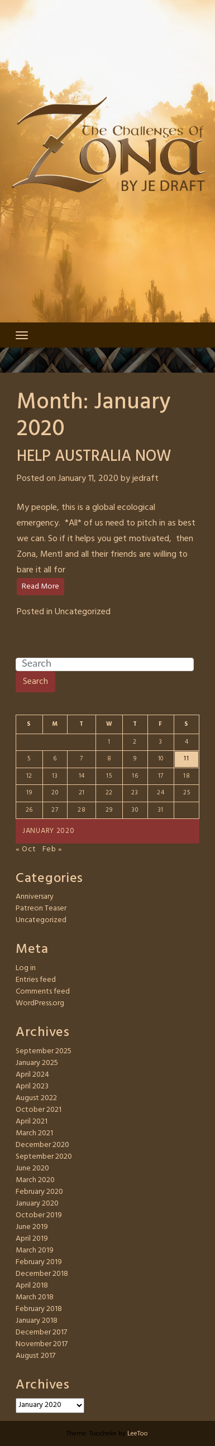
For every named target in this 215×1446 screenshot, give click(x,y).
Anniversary (35, 896)
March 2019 (35, 1250)
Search (35, 681)
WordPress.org (40, 1003)
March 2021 (34, 1133)
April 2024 (32, 1074)
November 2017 (42, 1344)
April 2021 (31, 1121)
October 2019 (39, 1215)
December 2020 (42, 1145)
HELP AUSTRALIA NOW (94, 456)
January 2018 (37, 1320)
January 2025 (37, 1063)
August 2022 (36, 1098)
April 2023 (32, 1086)
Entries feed (36, 979)
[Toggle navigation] (22, 335)
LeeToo (137, 1433)
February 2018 (39, 1309)
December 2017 (41, 1332)
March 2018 (35, 1297)
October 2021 (38, 1109)
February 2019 (39, 1262)
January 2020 (37, 1203)
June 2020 (32, 1168)
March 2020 (35, 1180)
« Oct (26, 849)
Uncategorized (83, 612)
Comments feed (43, 991)
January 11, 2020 (88, 478)
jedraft (145, 478)
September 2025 (43, 1051)
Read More (40, 586)
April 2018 (32, 1285)
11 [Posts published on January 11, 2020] (186, 759)
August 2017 (35, 1355)
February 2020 (39, 1191)
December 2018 (42, 1273)
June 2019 (32, 1227)
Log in (26, 968)
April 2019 (32, 1238)
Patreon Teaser (41, 908)
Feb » (52, 849)
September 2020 (44, 1156)
